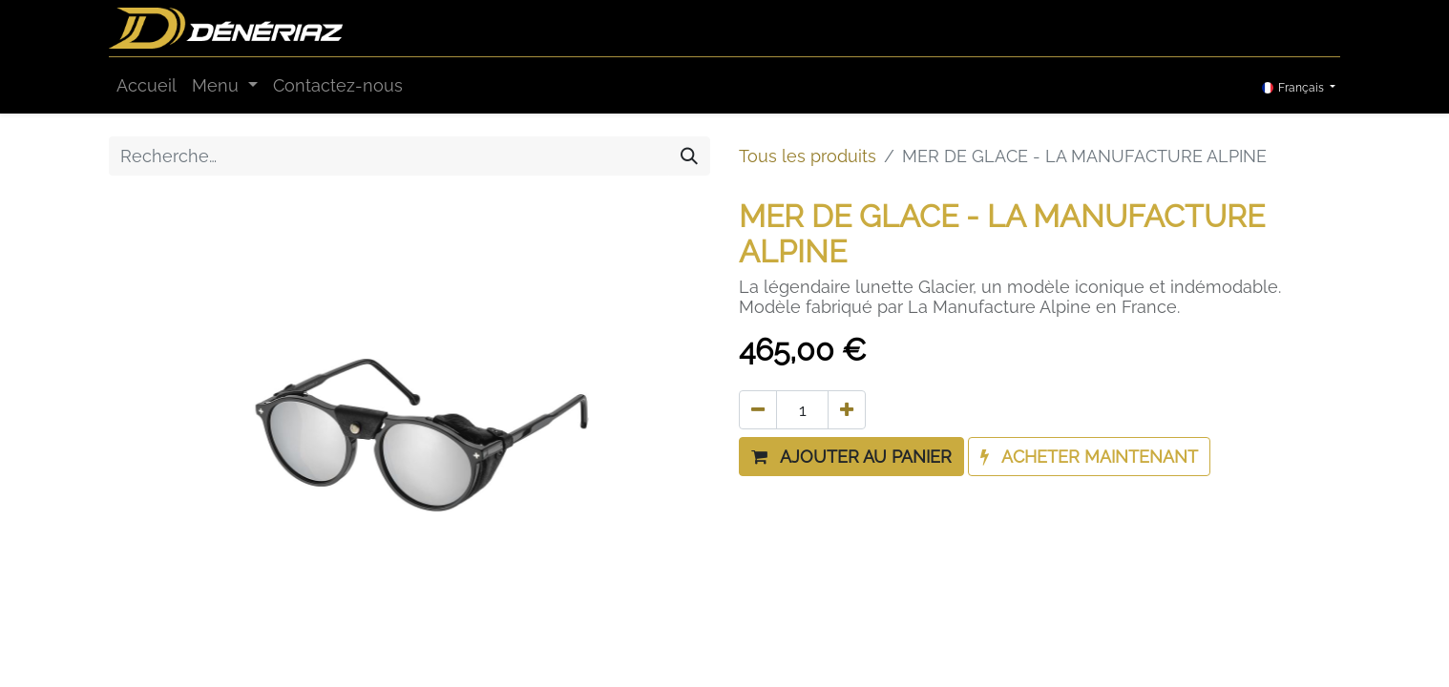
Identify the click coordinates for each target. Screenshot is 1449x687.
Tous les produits (807, 156)
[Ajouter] (847, 409)
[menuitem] (146, 85)
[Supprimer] (758, 409)
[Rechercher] (689, 156)
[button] (851, 456)
